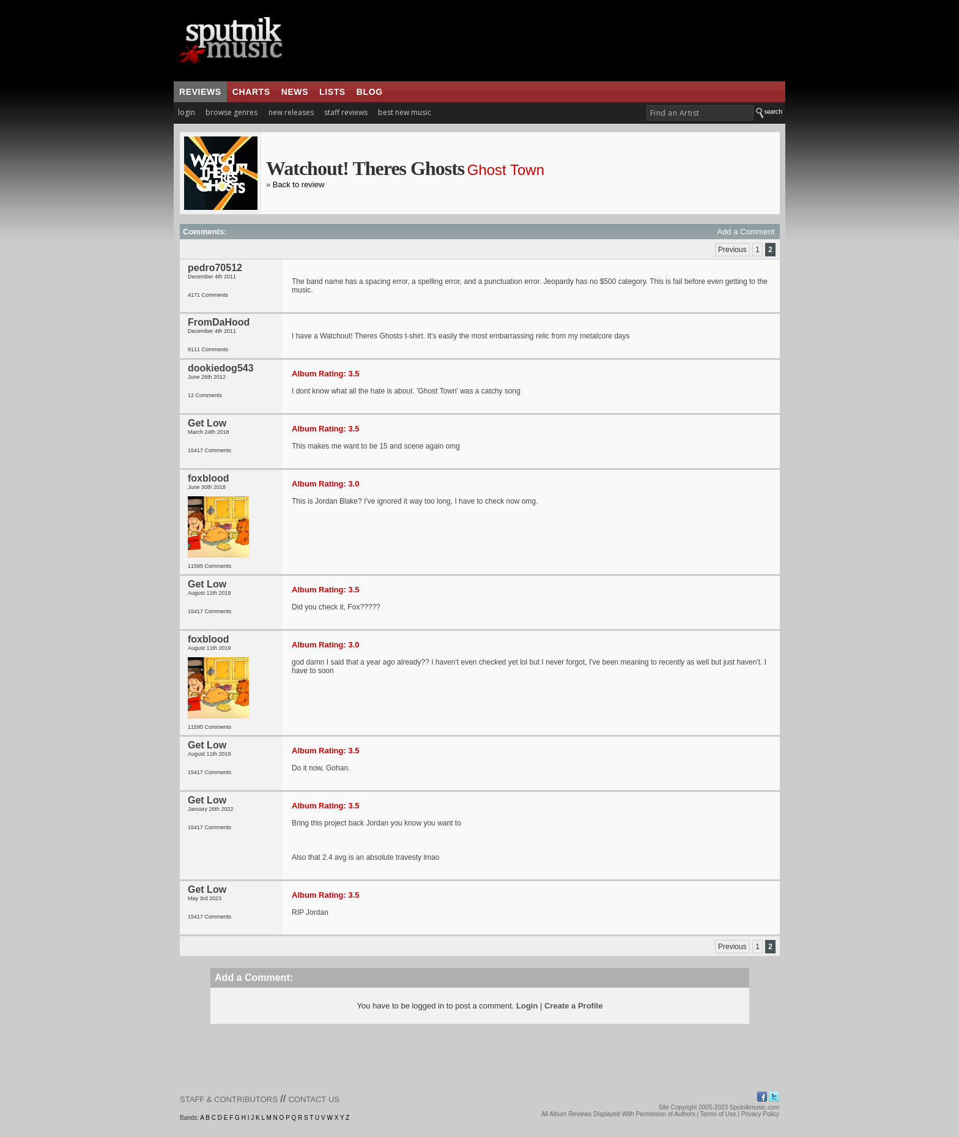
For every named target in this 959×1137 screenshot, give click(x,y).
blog (370, 92)
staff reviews (346, 112)
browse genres (231, 112)
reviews (200, 92)
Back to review (299, 184)
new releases (291, 112)
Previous (732, 249)
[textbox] (700, 113)
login (186, 112)
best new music (404, 112)
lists (332, 92)
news (294, 92)
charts (251, 92)
